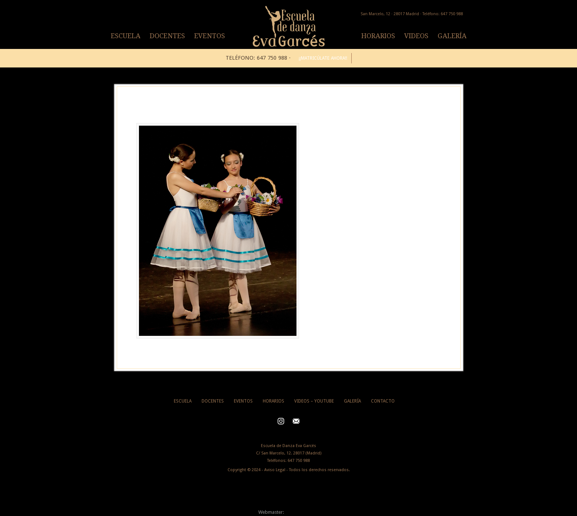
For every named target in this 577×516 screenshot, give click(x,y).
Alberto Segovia (302, 512)
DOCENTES (167, 36)
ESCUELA (125, 36)
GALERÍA (452, 36)
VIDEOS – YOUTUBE (314, 401)
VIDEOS (416, 36)
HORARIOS (378, 36)
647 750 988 (299, 460)
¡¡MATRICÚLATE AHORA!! (323, 58)
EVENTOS (209, 36)
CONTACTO (383, 401)
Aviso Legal (274, 469)
